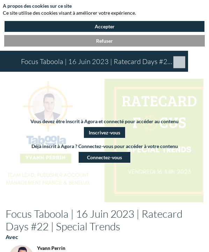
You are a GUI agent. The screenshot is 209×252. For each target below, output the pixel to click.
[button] (104, 132)
